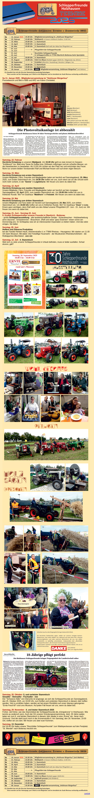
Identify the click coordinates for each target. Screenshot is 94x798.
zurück (87, 794)
